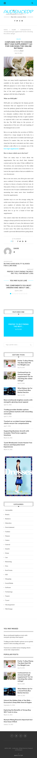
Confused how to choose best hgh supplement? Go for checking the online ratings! (25, 377)
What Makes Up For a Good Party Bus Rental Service (25, 390)
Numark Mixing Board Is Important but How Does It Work (18, 721)
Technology (9, 592)
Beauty (7, 514)
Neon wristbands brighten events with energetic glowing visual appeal (18, 401)
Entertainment (9, 527)
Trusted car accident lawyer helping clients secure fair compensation (17, 422)
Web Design (8, 609)
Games (7, 540)
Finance (7, 536)
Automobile (9, 510)
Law (6, 557)
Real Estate (8, 570)
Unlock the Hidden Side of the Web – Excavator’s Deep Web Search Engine (18, 701)
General (7, 544)
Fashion (7, 532)
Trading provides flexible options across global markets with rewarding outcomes (18, 412)
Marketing (8, 562)
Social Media (9, 583)
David (21, 51)
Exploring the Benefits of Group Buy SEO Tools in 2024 (17, 711)
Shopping (8, 579)
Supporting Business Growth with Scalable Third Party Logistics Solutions (16, 433)
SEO (6, 574)
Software (8, 587)
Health (14, 29)
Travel (7, 600)
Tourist (7, 596)
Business (8, 519)
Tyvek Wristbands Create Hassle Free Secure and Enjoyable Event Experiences (18, 445)
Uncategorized (9, 605)
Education (8, 523)
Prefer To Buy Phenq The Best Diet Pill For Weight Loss (25, 363)
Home (6, 29)
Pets (6, 566)
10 (26, 293)
